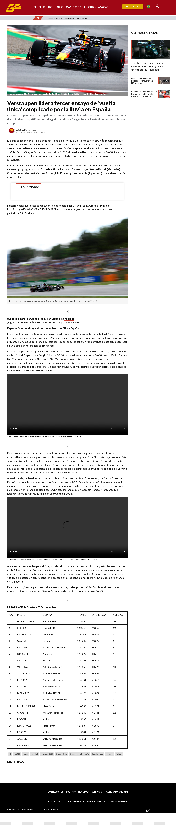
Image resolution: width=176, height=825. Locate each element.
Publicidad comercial (116, 792)
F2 (40, 7)
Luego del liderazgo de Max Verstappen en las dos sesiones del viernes (47, 334)
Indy (50, 7)
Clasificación (82, 18)
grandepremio (97, 754)
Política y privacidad (77, 792)
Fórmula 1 (34, 754)
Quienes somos (55, 792)
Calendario (69, 18)
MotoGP (59, 7)
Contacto (96, 792)
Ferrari (25, 754)
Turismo (77, 7)
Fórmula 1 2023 (47, 754)
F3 (44, 7)
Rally (68, 7)
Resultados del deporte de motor (66, 801)
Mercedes (109, 754)
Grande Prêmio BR (118, 801)
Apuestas (103, 7)
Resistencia (90, 7)
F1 (35, 7)
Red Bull (119, 754)
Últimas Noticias (133, 7)
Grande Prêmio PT (96, 801)
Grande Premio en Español (79, 754)
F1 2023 (17, 754)
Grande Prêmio (61, 754)
